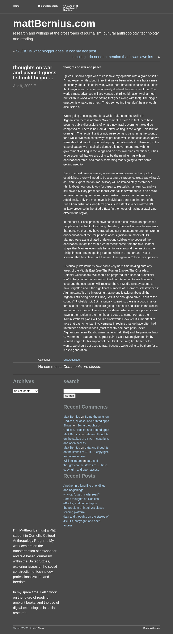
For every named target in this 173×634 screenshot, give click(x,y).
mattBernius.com (54, 23)
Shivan (67, 425)
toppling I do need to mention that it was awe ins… (114, 57)
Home (16, 6)
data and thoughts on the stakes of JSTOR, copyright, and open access (86, 439)
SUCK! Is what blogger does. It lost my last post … (58, 51)
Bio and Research (48, 6)
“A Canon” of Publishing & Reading (70, 8)
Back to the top (151, 628)
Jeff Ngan (38, 628)
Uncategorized (71, 359)
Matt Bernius (71, 416)
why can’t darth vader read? (81, 494)
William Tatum (72, 460)
